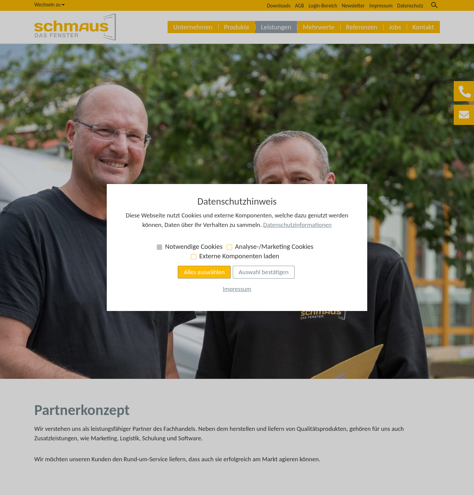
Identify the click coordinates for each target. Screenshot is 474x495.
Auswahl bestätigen (264, 272)
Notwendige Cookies (194, 246)
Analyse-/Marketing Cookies (274, 246)
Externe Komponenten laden (239, 256)
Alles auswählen (204, 272)
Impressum (237, 289)
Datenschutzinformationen (297, 225)
